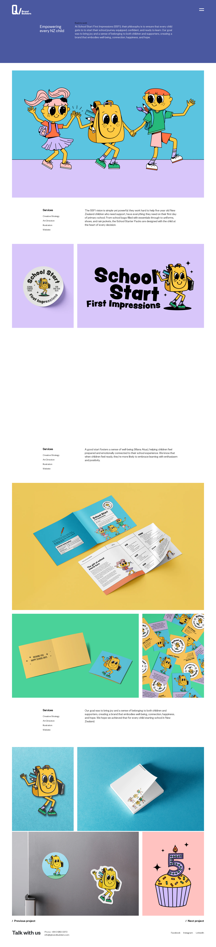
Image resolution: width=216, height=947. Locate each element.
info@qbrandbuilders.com (57, 935)
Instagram (188, 933)
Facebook (175, 933)
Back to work (81, 23)
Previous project (24, 921)
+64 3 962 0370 (59, 932)
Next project (196, 921)
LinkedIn (200, 933)
